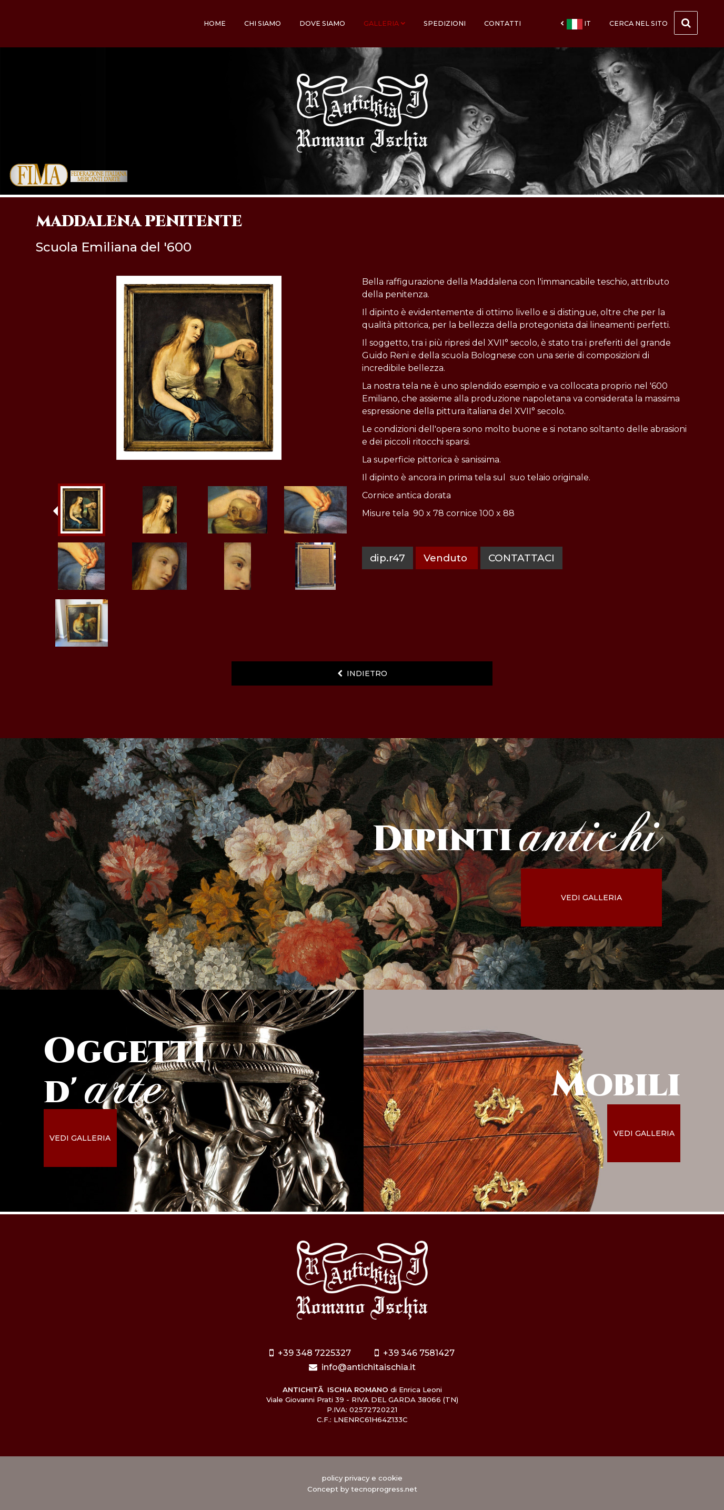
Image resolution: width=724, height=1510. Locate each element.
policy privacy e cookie (362, 1478)
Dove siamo (322, 23)
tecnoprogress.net (384, 1489)
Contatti (502, 23)
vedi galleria (591, 897)
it (575, 24)
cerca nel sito (653, 23)
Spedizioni (445, 23)
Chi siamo (262, 23)
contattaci (521, 558)
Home (215, 23)
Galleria (384, 23)
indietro (362, 673)
